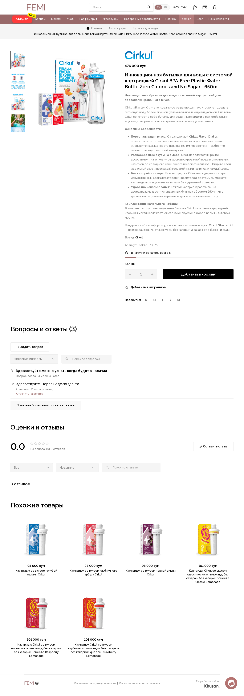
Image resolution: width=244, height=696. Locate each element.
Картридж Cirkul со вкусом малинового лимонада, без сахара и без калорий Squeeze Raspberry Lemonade (36, 650)
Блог (200, 18)
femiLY (186, 18)
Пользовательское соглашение (139, 683)
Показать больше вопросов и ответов (46, 405)
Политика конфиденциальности (95, 683)
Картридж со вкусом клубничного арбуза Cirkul (93, 572)
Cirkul (139, 237)
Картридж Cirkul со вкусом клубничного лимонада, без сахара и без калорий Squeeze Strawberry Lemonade (93, 650)
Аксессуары (111, 18)
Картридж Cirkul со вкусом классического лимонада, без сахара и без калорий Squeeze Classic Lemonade (207, 576)
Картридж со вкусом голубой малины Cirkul (36, 572)
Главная (94, 28)
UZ (166, 7)
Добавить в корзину (198, 274)
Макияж (56, 18)
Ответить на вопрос (29, 393)
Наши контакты (219, 18)
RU (158, 7)
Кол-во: (130, 264)
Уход (70, 18)
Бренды (40, 18)
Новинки (171, 18)
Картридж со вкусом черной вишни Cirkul (151, 572)
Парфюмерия (88, 18)
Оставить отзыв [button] (213, 446)
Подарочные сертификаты (142, 18)
